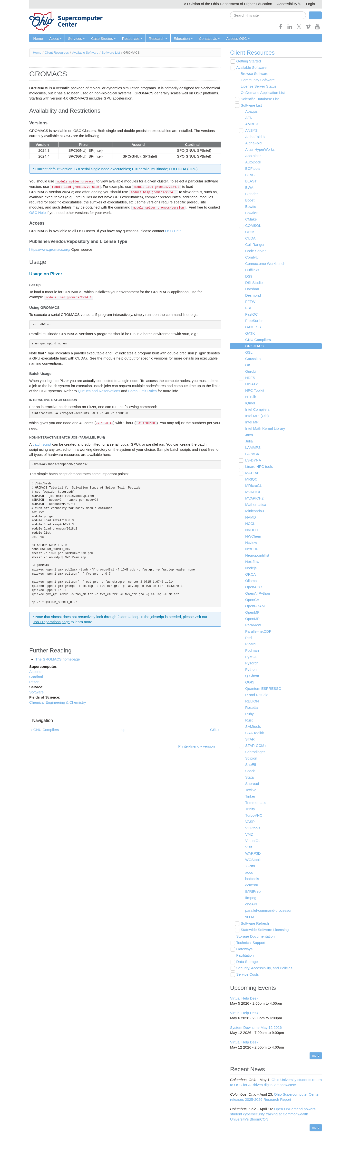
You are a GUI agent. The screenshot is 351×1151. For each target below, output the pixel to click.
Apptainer (252, 156)
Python (250, 670)
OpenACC (253, 587)
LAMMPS (252, 448)
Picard (250, 644)
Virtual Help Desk (244, 998)
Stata (249, 777)
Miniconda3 (254, 511)
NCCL (250, 524)
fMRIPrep (252, 892)
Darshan (252, 289)
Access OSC (237, 38)
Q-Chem (252, 676)
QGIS (249, 682)
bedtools (252, 879)
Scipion (251, 758)
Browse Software (254, 74)
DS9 (248, 276)
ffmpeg (250, 898)
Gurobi (250, 372)
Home (38, 38)
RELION (251, 701)
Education (182, 38)
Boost (249, 200)
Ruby (249, 714)
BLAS (249, 175)
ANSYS (251, 131)
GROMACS (254, 346)
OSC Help (38, 212)
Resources (131, 38)
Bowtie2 (251, 213)
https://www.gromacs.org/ (49, 249)
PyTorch (251, 663)
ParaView (252, 625)
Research (157, 38)
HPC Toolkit (254, 391)
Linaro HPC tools (258, 467)
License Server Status (258, 86)
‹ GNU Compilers (45, 730)
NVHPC (251, 530)
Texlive (250, 790)
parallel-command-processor (268, 911)
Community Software (257, 80)
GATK (249, 333)
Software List (111, 52)
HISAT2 (251, 384)
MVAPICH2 (254, 498)
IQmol (249, 403)
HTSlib (250, 397)
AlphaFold (253, 143)
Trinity (249, 809)
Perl (248, 638)
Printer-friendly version (196, 746)
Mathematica (255, 505)
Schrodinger (254, 752)
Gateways (244, 949)
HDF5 (249, 378)
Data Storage (246, 962)
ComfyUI (252, 257)
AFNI (249, 118)
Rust (248, 720)
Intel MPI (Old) (256, 416)
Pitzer (34, 682)
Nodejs (250, 568)
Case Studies (103, 38)
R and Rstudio (256, 695)
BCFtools (252, 169)
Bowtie (250, 207)
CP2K (249, 232)
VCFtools (252, 828)
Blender (251, 194)
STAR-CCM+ (255, 746)
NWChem (253, 536)
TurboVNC (253, 815)
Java (249, 435)
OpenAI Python (257, 593)
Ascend (35, 672)
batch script (41, 444)
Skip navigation (13, 4)
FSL (248, 308)
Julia (248, 441)
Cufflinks (252, 270)
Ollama (250, 581)
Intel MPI (252, 422)
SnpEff (250, 765)
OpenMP (252, 613)
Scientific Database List (259, 99)
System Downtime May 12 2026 (256, 1027)
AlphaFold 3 (254, 137)
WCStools (253, 860)
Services (76, 38)
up (123, 730)
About (55, 38)
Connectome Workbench (265, 264)
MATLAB (252, 473)
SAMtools (252, 727)
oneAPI (251, 904)
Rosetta (251, 708)
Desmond (252, 295)
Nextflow (252, 562)
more (315, 1055)
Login (310, 4)
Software (36, 692)
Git (247, 365)
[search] (268, 15)
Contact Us (208, 38)
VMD (249, 834)
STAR (249, 739)
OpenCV (252, 600)
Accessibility (287, 4)
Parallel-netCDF (258, 632)
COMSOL (253, 226)
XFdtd (249, 866)
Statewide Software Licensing (264, 930)
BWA (249, 188)
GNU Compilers (257, 340)
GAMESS (252, 327)
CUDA (250, 238)
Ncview (250, 543)
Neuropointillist (257, 555)
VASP (249, 822)
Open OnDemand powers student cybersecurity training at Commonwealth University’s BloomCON (272, 1114)
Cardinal (36, 677)
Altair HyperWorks (259, 150)
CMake (250, 219)
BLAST (250, 181)
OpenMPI (252, 619)
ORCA (250, 574)
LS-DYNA (253, 460)
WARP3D (252, 853)
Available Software (85, 52)
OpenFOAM (254, 606)
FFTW (250, 302)
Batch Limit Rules (142, 391)
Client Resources (57, 52)
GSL (248, 352)
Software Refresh (254, 923)
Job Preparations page (51, 622)
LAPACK (252, 454)
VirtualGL (252, 841)
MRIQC (251, 479)
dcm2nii (251, 885)
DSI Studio (253, 283)
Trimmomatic (255, 803)
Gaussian (252, 359)
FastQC (251, 314)
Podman (251, 651)
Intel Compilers (257, 410)
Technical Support (250, 943)
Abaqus (251, 112)
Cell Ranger (254, 245)
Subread (252, 784)
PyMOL (251, 657)
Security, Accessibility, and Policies (264, 968)
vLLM (249, 917)
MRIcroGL (253, 486)
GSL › (215, 730)
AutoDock (253, 162)
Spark (249, 771)
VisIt (248, 847)
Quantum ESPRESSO (263, 689)
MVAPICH (253, 492)
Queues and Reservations (99, 391)
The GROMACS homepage (57, 659)
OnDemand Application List (262, 93)
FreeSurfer (253, 321)
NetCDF (251, 549)
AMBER (251, 124)
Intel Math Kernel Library (264, 429)
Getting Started (248, 61)
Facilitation (245, 955)
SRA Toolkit (254, 733)
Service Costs (247, 974)
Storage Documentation (255, 936)
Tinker (250, 796)
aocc (249, 873)
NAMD (250, 517)
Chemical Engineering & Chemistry (57, 702)
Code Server (255, 251)
